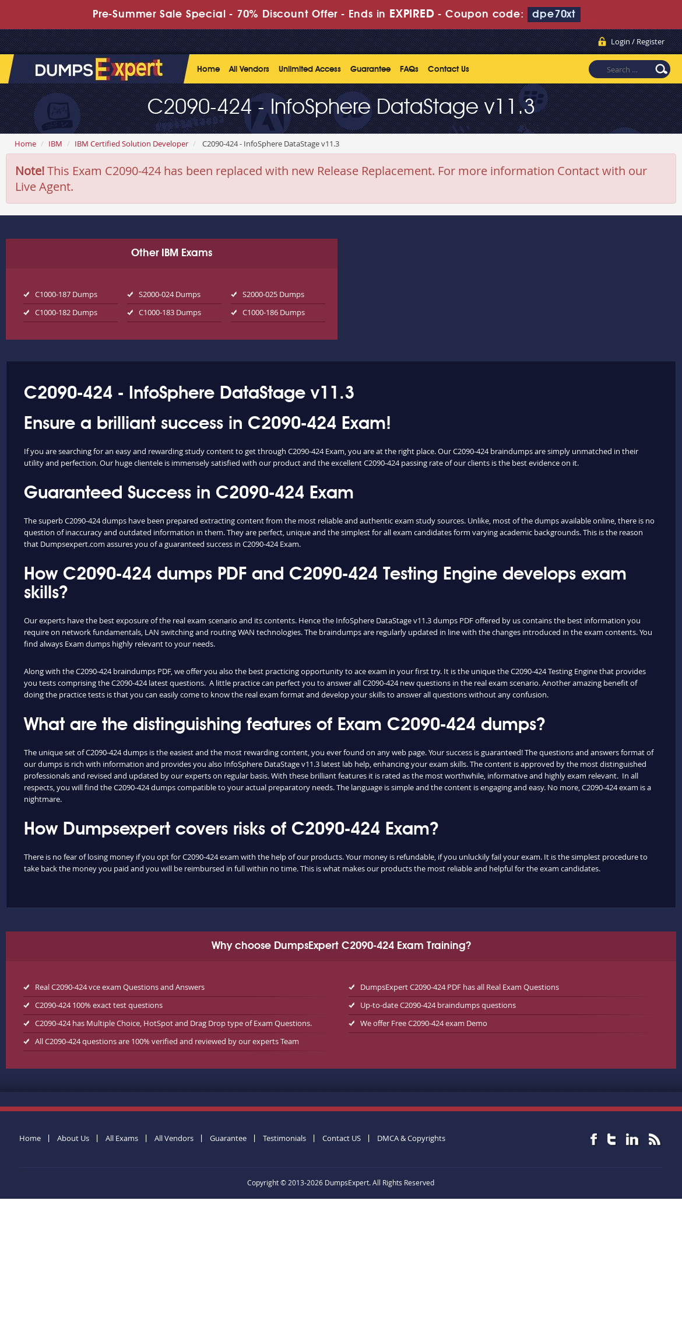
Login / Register (638, 41)
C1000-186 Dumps (273, 312)
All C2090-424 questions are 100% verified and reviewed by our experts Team (167, 1041)
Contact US (341, 1138)
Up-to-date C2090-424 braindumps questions (438, 1005)
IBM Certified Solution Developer (131, 143)
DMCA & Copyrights (411, 1138)
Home (208, 69)
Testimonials (284, 1138)
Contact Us (448, 69)
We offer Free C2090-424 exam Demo (423, 1023)
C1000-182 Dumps (66, 312)
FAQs (409, 69)
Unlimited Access (310, 69)
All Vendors (249, 69)
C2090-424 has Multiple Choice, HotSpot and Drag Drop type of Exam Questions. (173, 1023)
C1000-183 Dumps (170, 312)
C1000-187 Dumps (66, 294)
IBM (55, 143)
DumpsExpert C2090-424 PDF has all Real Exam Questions (459, 987)
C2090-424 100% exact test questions (99, 1005)
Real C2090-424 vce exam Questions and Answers (120, 987)
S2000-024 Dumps (170, 294)
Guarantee (370, 69)
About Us (73, 1138)
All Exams (122, 1138)
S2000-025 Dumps (273, 294)
